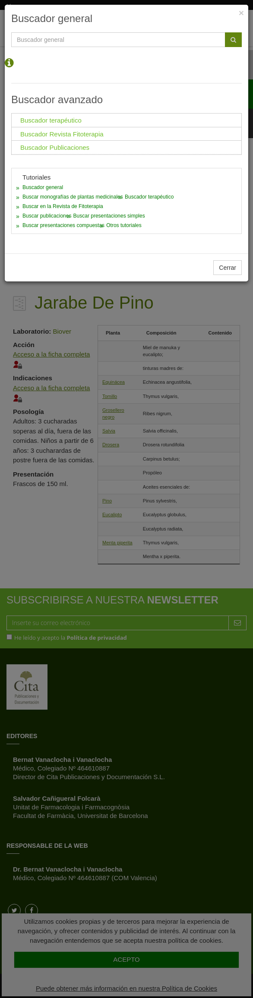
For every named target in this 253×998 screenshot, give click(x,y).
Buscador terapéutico (149, 197)
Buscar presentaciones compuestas (63, 225)
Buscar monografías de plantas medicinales (72, 197)
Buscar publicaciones (46, 216)
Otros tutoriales (123, 225)
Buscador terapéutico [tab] (51, 120)
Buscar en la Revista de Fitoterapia (62, 206)
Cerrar (227, 267)
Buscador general (42, 187)
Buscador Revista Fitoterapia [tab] (62, 134)
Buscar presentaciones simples (109, 216)
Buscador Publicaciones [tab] (54, 147)
